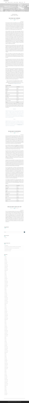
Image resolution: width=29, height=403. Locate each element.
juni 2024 (5, 289)
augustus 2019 (6, 368)
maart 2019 (5, 375)
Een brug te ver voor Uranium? (7, 250)
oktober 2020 (5, 349)
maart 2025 (5, 277)
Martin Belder (17, 19)
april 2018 (5, 390)
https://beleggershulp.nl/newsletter (16, 83)
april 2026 (5, 259)
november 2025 (6, 266)
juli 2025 (5, 271)
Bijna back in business (14, 131)
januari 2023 (5, 312)
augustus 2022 (6, 319)
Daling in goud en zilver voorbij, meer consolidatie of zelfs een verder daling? (12, 246)
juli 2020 (5, 353)
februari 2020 (5, 360)
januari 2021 (5, 345)
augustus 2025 (6, 270)
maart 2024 (5, 293)
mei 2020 (5, 356)
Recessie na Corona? (14, 18)
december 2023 (6, 297)
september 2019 (6, 367)
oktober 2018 (5, 382)
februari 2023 (5, 311)
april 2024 (5, 292)
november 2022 (6, 315)
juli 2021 (5, 337)
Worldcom (5, 237)
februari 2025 (5, 278)
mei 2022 (5, 323)
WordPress (16, 401)
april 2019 (5, 374)
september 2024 (6, 285)
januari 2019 (5, 378)
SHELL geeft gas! (6, 245)
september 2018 (6, 383)
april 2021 (5, 341)
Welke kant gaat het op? (15, 206)
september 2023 (6, 301)
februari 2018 (5, 393)
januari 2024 (5, 296)
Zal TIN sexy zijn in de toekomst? (8, 249)
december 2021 (6, 330)
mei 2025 (5, 274)
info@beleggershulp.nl (19, 124)
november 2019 (6, 364)
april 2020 (5, 357)
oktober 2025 (5, 267)
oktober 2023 (5, 300)
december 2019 (6, 363)
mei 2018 (5, 389)
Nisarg (20, 401)
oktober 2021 (5, 333)
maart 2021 (5, 342)
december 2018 (6, 379)
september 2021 (6, 334)
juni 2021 (5, 338)
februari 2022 (5, 327)
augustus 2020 (6, 352)
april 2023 (5, 308)
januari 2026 (5, 263)
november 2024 (6, 282)
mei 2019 (5, 372)
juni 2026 (5, 256)
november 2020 (6, 348)
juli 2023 (5, 304)
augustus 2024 (6, 286)
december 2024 (6, 281)
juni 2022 (5, 322)
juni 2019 (5, 371)
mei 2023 (5, 307)
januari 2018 (5, 394)
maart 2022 (5, 326)
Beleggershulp (6, 0)
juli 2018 (5, 386)
